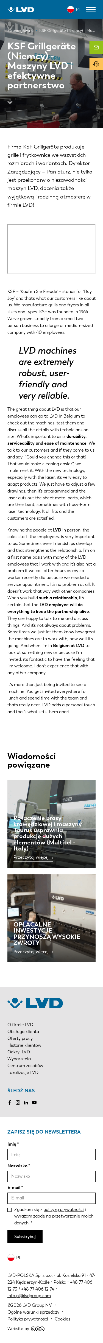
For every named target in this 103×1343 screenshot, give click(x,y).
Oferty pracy (20, 1038)
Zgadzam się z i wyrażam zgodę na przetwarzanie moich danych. (53, 1216)
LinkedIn (26, 1102)
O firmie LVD (20, 1024)
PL (78, 9)
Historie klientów (24, 1045)
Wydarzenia (19, 1058)
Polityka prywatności (27, 1319)
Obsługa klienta (23, 1031)
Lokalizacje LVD (22, 1072)
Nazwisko (17, 1165)
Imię (11, 1144)
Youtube (34, 1102)
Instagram (18, 1102)
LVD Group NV (37, 1305)
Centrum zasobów (25, 1065)
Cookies (62, 1319)
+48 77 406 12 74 (37, 1289)
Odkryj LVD (18, 1051)
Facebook (9, 1102)
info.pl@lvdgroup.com (29, 1295)
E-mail (13, 1187)
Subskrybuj (25, 1236)
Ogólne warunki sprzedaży (33, 1312)
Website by (25, 1328)
